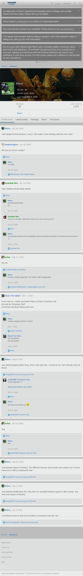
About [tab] (44, 119)
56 (19, 106)
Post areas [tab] (54, 119)
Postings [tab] (34, 119)
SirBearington (11, 144)
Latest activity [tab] (22, 119)
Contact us (5, 547)
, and (27, 287)
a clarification (21, 21)
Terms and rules (7, 552)
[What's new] (74, 3)
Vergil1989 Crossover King (19, 380)
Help (3, 562)
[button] (51, 3)
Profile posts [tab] (7, 119)
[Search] (79, 3)
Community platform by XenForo (22, 573)
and (22, 174)
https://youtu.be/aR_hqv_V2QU (20, 387)
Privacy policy (6, 557)
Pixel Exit (56, 573)
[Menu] (3, 3)
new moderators (67, 29)
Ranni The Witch (12, 296)
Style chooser (6, 543)
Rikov (7, 128)
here (37, 14)
